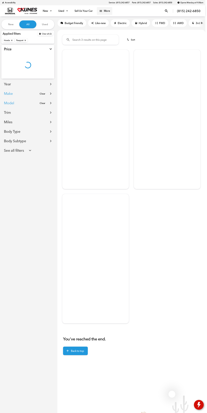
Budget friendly (72, 24)
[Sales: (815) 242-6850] (162, 3)
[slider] (8, 61)
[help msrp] (67, 131)
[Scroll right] (201, 24)
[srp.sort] (131, 41)
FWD (160, 24)
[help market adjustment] (67, 137)
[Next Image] (124, 76)
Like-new (98, 24)
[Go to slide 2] (90, 97)
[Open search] (166, 11)
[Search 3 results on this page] (90, 41)
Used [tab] (45, 24)
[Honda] (8, 40)
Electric (120, 24)
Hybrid (141, 24)
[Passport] (21, 40)
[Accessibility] (8, 3)
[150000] (43, 78)
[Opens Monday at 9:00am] (190, 3)
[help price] (67, 142)
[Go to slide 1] (85, 97)
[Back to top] (75, 352)
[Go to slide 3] (95, 97)
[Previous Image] (67, 76)
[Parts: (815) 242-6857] (141, 3)
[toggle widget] (199, 405)
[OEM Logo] (10, 11)
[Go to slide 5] (105, 97)
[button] (67, 76)
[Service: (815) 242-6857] (119, 3)
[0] (10, 78)
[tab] (75, 123)
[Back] (45, 34)
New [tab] (11, 24)
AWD (178, 24)
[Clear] (42, 100)
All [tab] (27, 24)
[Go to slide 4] (100, 97)
